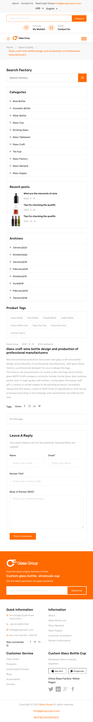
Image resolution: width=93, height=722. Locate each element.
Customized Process (17, 669)
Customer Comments (60, 635)
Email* (51, 455)
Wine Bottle (17, 101)
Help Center (12, 659)
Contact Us (27, 3)
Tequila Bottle (49, 318)
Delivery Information (59, 640)
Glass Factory (19, 158)
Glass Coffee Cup (19, 325)
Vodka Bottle (67, 318)
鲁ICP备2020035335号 (46, 717)
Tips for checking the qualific (40, 205)
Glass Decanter (58, 325)
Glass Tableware (20, 137)
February (19, 269)
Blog (8, 674)
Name (13, 455)
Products (11, 664)
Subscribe (76, 590)
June (17, 283)
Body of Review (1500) (22, 491)
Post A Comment (23, 536)
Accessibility (13, 679)
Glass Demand (19, 165)
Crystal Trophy (18, 333)
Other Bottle (18, 115)
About (15, 3)
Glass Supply (25, 47)
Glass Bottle (17, 318)
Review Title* (17, 473)
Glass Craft (17, 144)
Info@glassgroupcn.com (46, 711)
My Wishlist (34, 27)
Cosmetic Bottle (20, 108)
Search (79, 18)
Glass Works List (57, 620)
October (18, 254)
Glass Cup (17, 122)
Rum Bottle (32, 318)
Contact (10, 684)
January (18, 247)
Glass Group (45, 704)
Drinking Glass (19, 129)
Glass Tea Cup (39, 325)
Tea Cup (15, 151)
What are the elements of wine (40, 193)
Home (9, 47)
